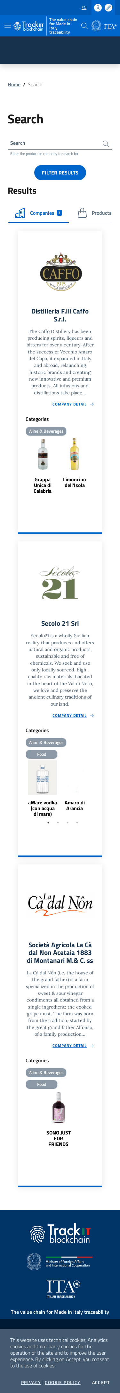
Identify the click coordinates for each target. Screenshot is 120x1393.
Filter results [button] (60, 172)
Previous (21, 789)
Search (17, 143)
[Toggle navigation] (8, 25)
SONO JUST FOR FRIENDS (58, 1138)
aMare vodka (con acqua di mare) (42, 808)
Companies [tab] (38, 213)
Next (99, 789)
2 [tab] (58, 822)
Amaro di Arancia (75, 805)
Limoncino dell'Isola (74, 482)
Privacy (31, 1382)
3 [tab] (67, 822)
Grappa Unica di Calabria (43, 485)
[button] (84, 26)
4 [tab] (77, 822)
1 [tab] (48, 822)
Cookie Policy (62, 1382)
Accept (101, 1382)
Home (14, 84)
